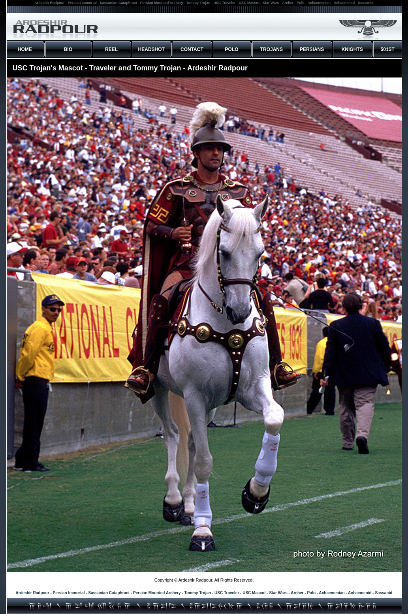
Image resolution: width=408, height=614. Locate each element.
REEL (111, 49)
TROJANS (271, 49)
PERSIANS (312, 49)
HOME (25, 49)
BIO (68, 49)
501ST (388, 49)
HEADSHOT (151, 49)
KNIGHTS (352, 49)
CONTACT (191, 49)
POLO (232, 49)
